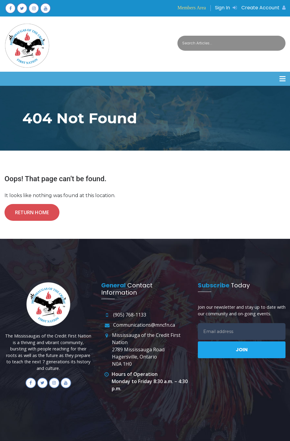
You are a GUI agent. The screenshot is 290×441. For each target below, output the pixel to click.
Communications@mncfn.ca (144, 325)
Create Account (263, 7)
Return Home (32, 212)
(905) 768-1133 (129, 314)
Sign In (226, 7)
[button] (282, 78)
